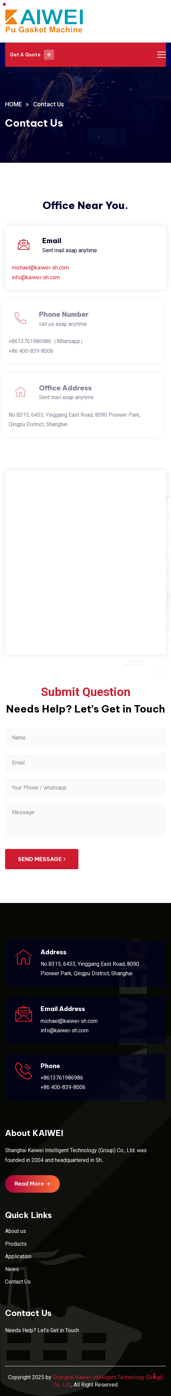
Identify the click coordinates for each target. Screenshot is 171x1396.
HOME (13, 104)
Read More (32, 1183)
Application (18, 1256)
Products (16, 1244)
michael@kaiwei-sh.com (40, 267)
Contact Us (18, 1281)
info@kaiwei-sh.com (36, 277)
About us (15, 1231)
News (12, 1269)
